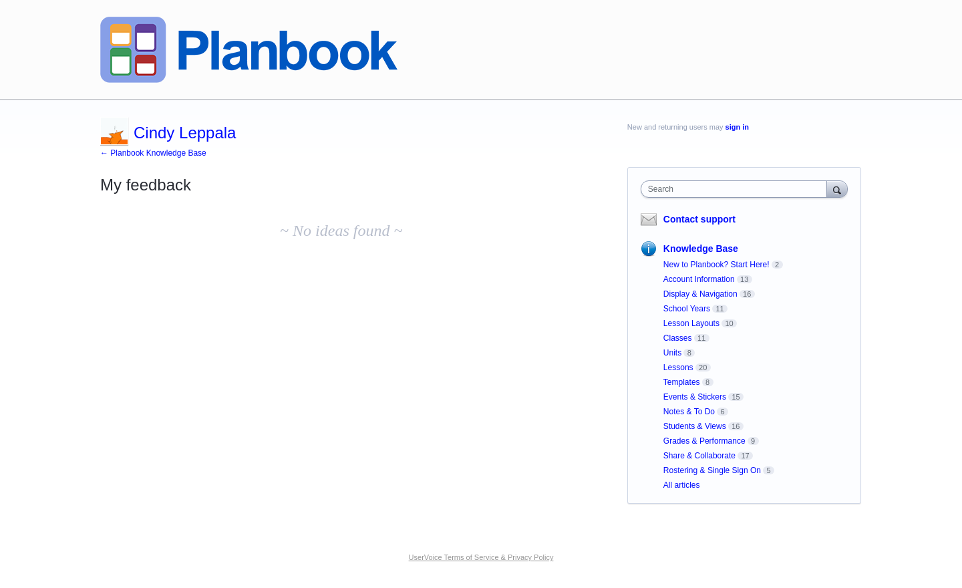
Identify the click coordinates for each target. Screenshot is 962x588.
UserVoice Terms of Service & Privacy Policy (481, 557)
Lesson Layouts (691, 323)
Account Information (699, 279)
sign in (737, 127)
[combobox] (737, 189)
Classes (677, 338)
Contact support (699, 219)
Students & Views (694, 426)
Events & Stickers (694, 397)
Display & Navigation (700, 294)
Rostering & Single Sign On (712, 470)
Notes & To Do (689, 411)
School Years (686, 308)
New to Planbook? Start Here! (716, 264)
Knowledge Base (700, 248)
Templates (681, 382)
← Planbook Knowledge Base (153, 153)
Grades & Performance (704, 441)
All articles (681, 485)
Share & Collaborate (699, 455)
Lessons (678, 367)
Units (672, 352)
